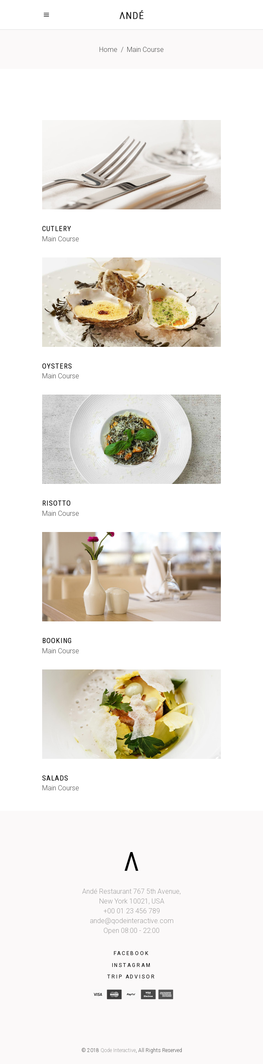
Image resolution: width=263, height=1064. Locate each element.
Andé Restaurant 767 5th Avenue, (131, 891)
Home (108, 50)
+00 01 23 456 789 (131, 911)
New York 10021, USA (131, 901)
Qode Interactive (118, 1050)
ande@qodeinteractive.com (132, 921)
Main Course (60, 239)
